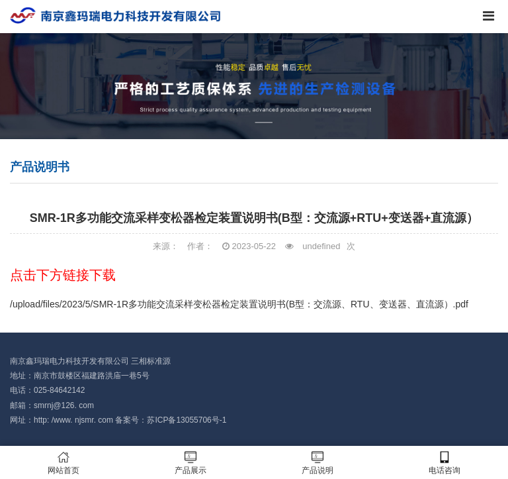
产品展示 (190, 463)
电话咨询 (444, 463)
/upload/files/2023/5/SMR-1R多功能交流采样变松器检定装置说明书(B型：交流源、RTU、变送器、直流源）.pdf (239, 304)
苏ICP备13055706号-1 (186, 420)
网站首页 (63, 463)
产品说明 (317, 463)
